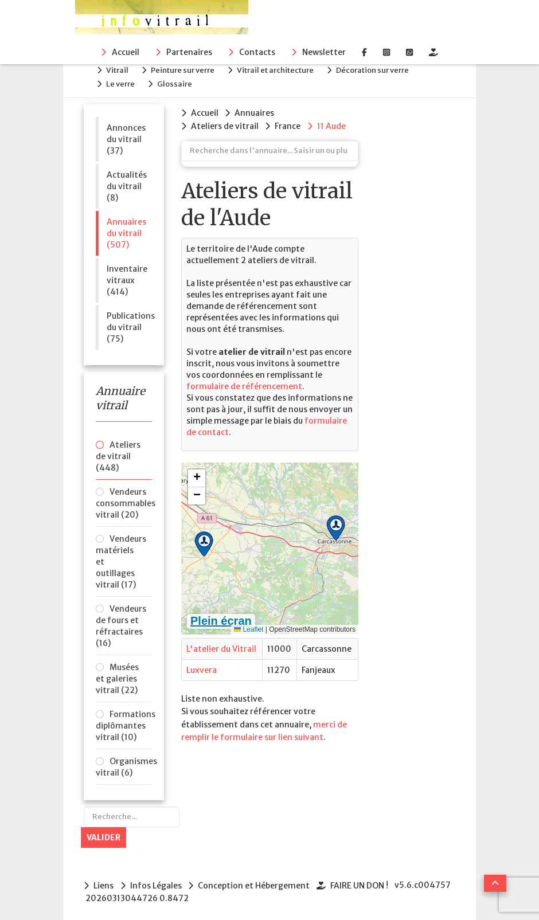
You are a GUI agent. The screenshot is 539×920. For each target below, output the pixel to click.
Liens (103, 881)
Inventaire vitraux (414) (127, 276)
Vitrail (120, 69)
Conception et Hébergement (257, 881)
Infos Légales (157, 881)
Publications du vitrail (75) (129, 323)
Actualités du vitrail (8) (127, 182)
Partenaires (189, 52)
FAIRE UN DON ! (363, 881)
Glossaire (180, 81)
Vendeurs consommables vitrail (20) (124, 499)
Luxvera (201, 665)
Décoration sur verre (383, 69)
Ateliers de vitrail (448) (118, 452)
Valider (103, 833)
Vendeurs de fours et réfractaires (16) (121, 622)
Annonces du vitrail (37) (126, 135)
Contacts (257, 52)
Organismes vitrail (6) (124, 763)
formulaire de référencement (244, 381)
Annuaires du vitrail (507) (126, 229)
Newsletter (324, 52)
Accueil (125, 52)
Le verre (123, 81)
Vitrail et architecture (283, 69)
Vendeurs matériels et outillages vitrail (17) (121, 558)
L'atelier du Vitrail (221, 644)
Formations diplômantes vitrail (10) (124, 721)
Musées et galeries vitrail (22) (117, 674)
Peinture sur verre (188, 69)
